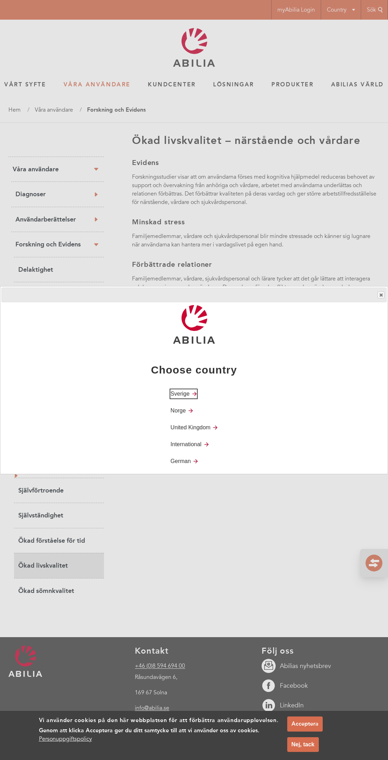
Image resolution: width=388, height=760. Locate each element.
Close (380, 295)
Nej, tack (303, 747)
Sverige (180, 394)
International (186, 444)
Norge (178, 411)
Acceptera (304, 726)
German (181, 461)
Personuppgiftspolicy (65, 741)
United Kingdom (191, 427)
